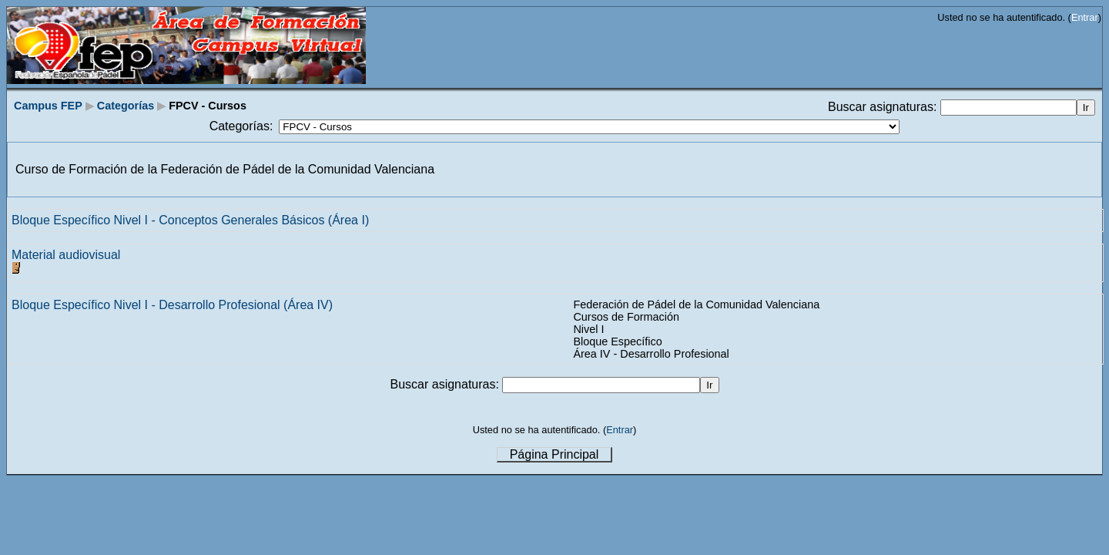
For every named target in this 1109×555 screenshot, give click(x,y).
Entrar (1084, 17)
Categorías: (241, 126)
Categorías (125, 105)
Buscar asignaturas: (884, 106)
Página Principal (554, 454)
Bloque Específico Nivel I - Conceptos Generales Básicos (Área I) (190, 220)
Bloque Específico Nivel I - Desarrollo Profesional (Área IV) (172, 304)
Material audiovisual (66, 254)
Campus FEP (48, 105)
